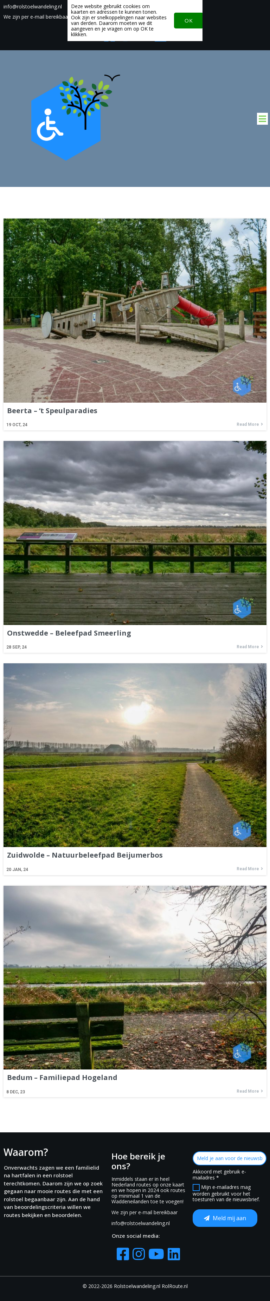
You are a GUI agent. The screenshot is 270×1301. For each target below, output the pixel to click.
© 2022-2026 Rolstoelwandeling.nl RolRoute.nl (135, 1286)
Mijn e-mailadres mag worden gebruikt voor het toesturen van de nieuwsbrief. (226, 1193)
